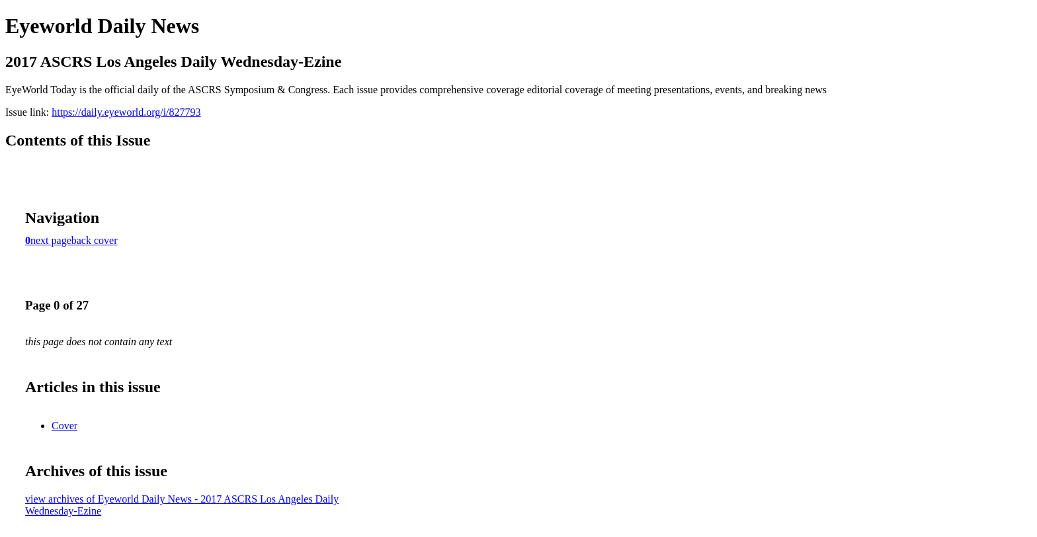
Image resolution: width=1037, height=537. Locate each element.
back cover (94, 240)
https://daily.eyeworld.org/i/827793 (126, 112)
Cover (64, 425)
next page (50, 240)
